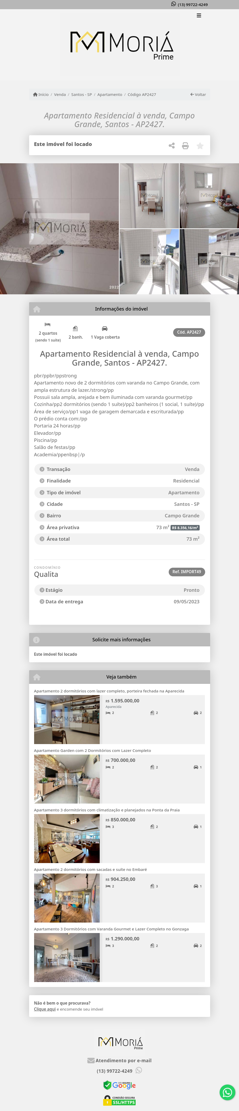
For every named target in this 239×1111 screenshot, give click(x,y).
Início (41, 94)
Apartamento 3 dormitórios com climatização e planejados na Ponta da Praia (107, 809)
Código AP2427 (142, 94)
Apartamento (109, 94)
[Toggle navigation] (199, 16)
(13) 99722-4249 (193, 4)
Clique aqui (45, 1009)
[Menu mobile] (119, 45)
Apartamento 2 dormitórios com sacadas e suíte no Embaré (90, 869)
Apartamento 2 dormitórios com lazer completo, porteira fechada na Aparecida (109, 690)
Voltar (198, 94)
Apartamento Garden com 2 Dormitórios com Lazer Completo (92, 750)
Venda (60, 94)
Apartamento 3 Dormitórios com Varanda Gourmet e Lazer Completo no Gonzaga (111, 928)
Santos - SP (81, 94)
